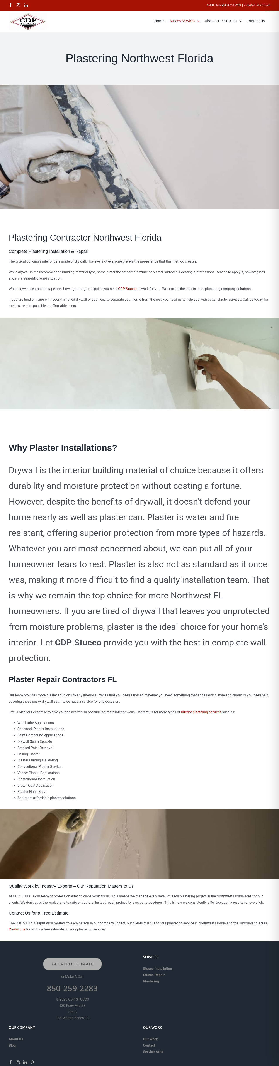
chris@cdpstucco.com (257, 5)
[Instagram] (18, 1062)
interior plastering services (201, 712)
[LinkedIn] (25, 1062)
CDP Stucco (127, 289)
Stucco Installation (157, 969)
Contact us (17, 929)
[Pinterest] (32, 1062)
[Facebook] (11, 1062)
